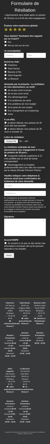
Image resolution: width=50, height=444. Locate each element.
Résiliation (19, 433)
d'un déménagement (17, 97)
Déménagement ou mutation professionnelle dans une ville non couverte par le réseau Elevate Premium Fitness (24, 168)
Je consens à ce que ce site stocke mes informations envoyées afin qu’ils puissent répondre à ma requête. (24, 246)
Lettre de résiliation (14, 137)
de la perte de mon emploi (20, 107)
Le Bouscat (13, 79)
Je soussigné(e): (13, 51)
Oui (9, 42)
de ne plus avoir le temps (19, 90)
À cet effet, (10, 119)
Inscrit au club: (12, 62)
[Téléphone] (25, 193)
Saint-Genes (14, 68)
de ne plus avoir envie (18, 93)
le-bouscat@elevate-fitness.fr (26, 389)
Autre (10, 114)
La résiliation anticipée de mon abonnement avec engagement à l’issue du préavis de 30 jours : (24, 150)
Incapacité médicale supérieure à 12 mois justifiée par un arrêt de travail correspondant (23, 159)
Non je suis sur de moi (18, 45)
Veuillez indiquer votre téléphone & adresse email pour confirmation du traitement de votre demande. (22, 178)
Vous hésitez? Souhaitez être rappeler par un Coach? (23, 37)
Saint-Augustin (15, 75)
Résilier (9, 255)
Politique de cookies (28, 433)
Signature (9, 217)
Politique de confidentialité (38, 432)
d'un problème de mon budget (22, 104)
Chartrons (12, 65)
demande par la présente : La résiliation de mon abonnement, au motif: (24, 85)
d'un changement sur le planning (23, 111)
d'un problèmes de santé (19, 100)
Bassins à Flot (14, 72)
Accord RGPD (12, 240)
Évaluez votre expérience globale (21, 26)
